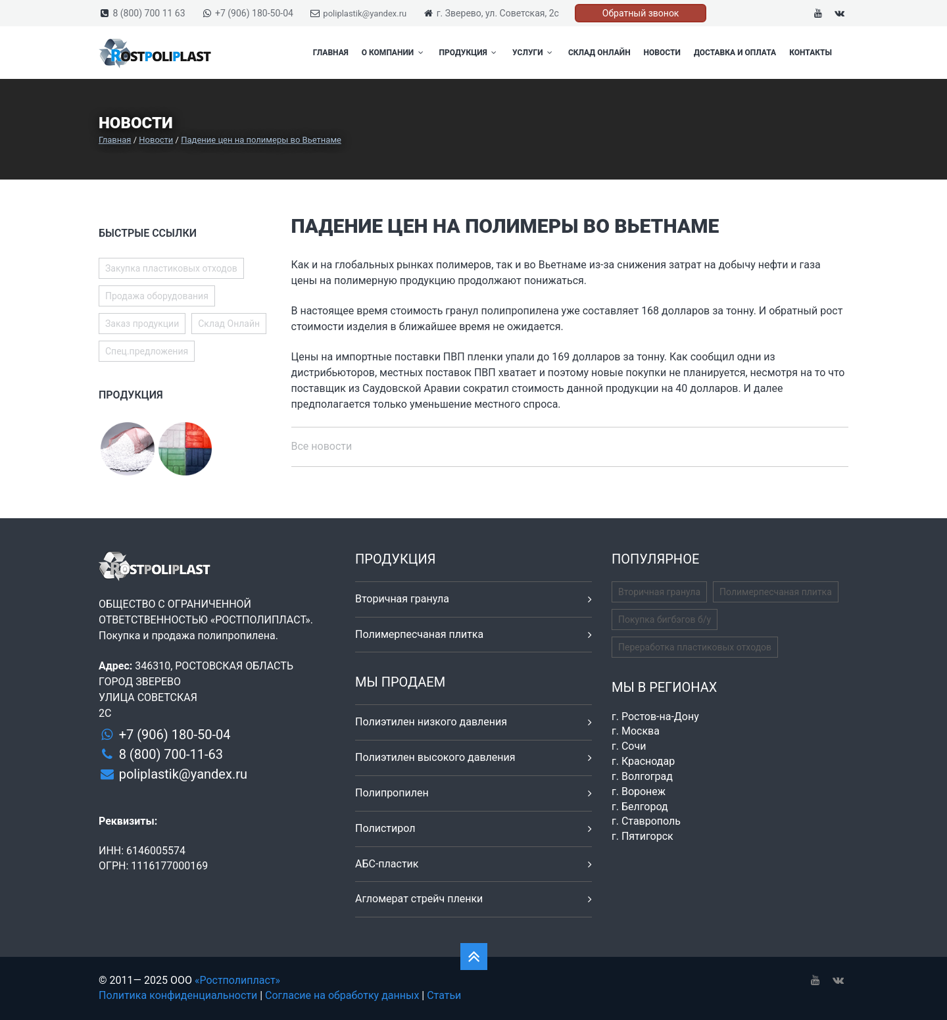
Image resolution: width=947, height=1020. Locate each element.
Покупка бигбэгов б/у (664, 619)
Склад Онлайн (599, 52)
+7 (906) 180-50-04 (254, 13)
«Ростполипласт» (237, 980)
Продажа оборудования (156, 296)
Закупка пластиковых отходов (171, 268)
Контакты (810, 52)
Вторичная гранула (402, 599)
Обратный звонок (640, 13)
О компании (394, 52)
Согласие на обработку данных (342, 995)
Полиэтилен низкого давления (431, 722)
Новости (662, 52)
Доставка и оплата (735, 52)
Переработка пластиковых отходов (694, 647)
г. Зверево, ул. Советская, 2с (498, 13)
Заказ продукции (142, 323)
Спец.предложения (146, 351)
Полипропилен (392, 793)
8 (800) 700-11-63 (171, 754)
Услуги (533, 52)
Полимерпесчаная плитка (419, 634)
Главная (331, 52)
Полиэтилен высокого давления (435, 757)
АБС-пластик (387, 864)
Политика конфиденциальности (178, 995)
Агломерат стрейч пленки (419, 898)
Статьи (444, 995)
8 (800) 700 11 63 (148, 13)
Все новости (321, 446)
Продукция (469, 52)
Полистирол (385, 828)
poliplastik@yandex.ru (364, 13)
